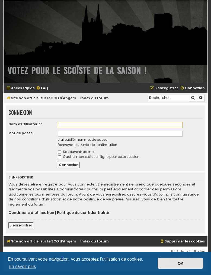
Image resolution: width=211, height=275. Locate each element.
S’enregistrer (20, 225)
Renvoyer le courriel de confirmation (87, 145)
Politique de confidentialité (83, 212)
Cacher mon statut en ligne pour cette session (98, 156)
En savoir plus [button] (22, 266)
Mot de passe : (21, 133)
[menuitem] (42, 88)
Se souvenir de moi (76, 151)
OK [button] (181, 263)
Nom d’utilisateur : (25, 124)
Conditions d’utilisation (31, 212)
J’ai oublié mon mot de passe (82, 140)
